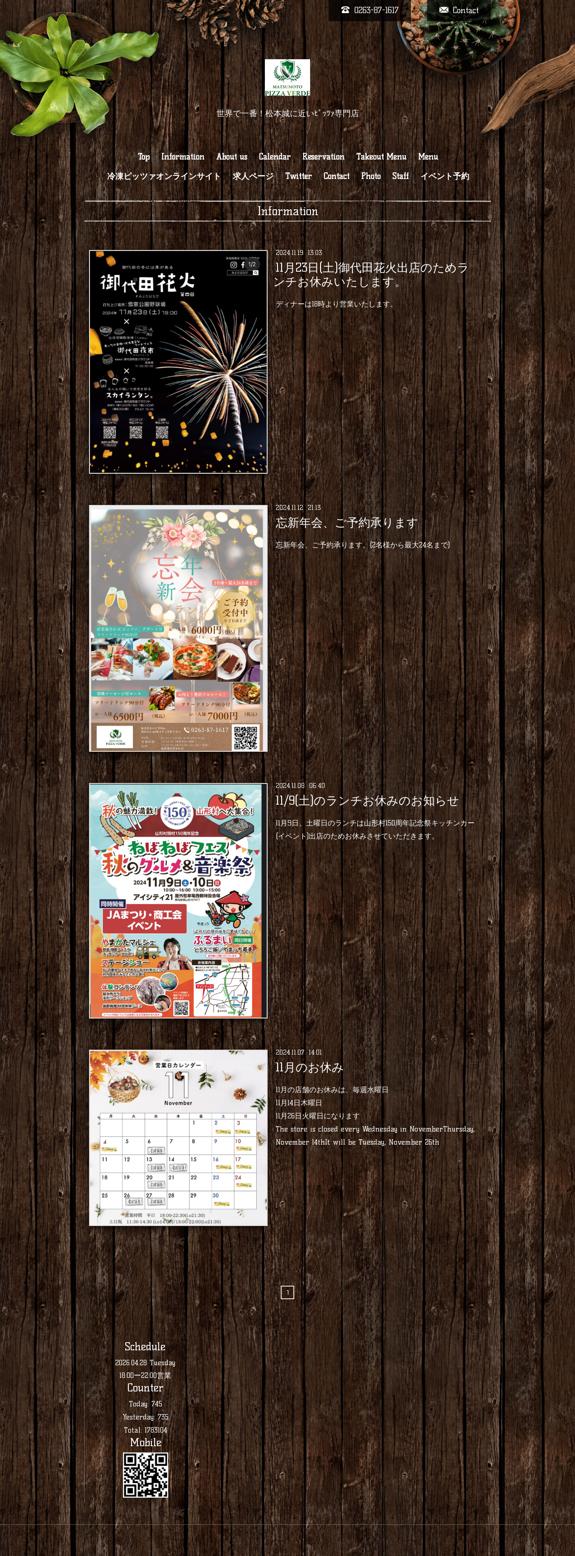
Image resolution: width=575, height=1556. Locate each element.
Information (182, 157)
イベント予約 (444, 176)
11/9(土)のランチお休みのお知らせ (367, 800)
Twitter (298, 176)
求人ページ (253, 176)
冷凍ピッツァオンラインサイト (164, 176)
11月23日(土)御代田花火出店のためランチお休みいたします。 (371, 274)
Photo (371, 176)
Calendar (275, 157)
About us (231, 157)
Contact (336, 176)
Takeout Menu (381, 157)
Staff (400, 176)
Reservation (323, 157)
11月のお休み (310, 1067)
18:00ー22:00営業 (145, 1375)
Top (144, 157)
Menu (428, 157)
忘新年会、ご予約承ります (347, 522)
